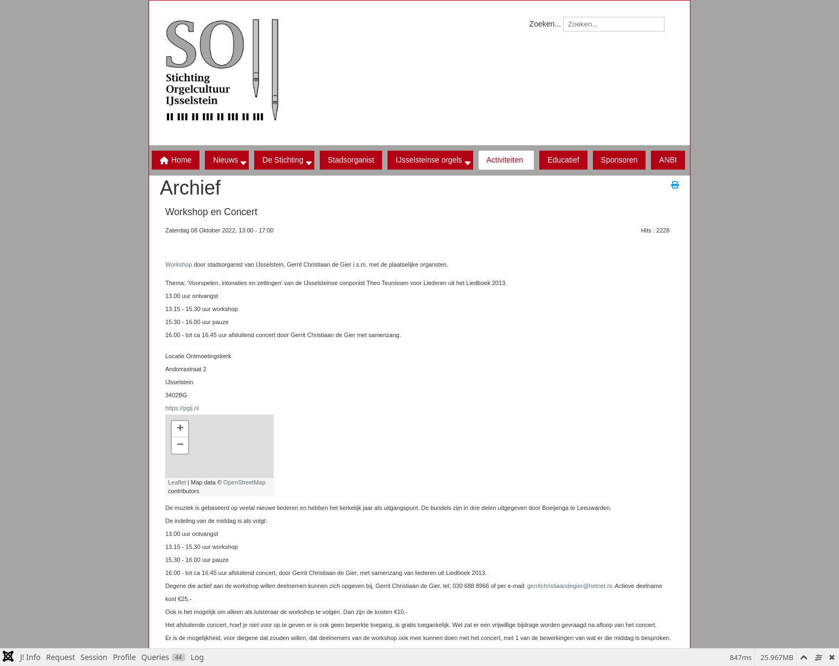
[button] (284, 160)
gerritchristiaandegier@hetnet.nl (569, 586)
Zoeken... (545, 24)
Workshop (178, 264)
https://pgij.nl (182, 408)
